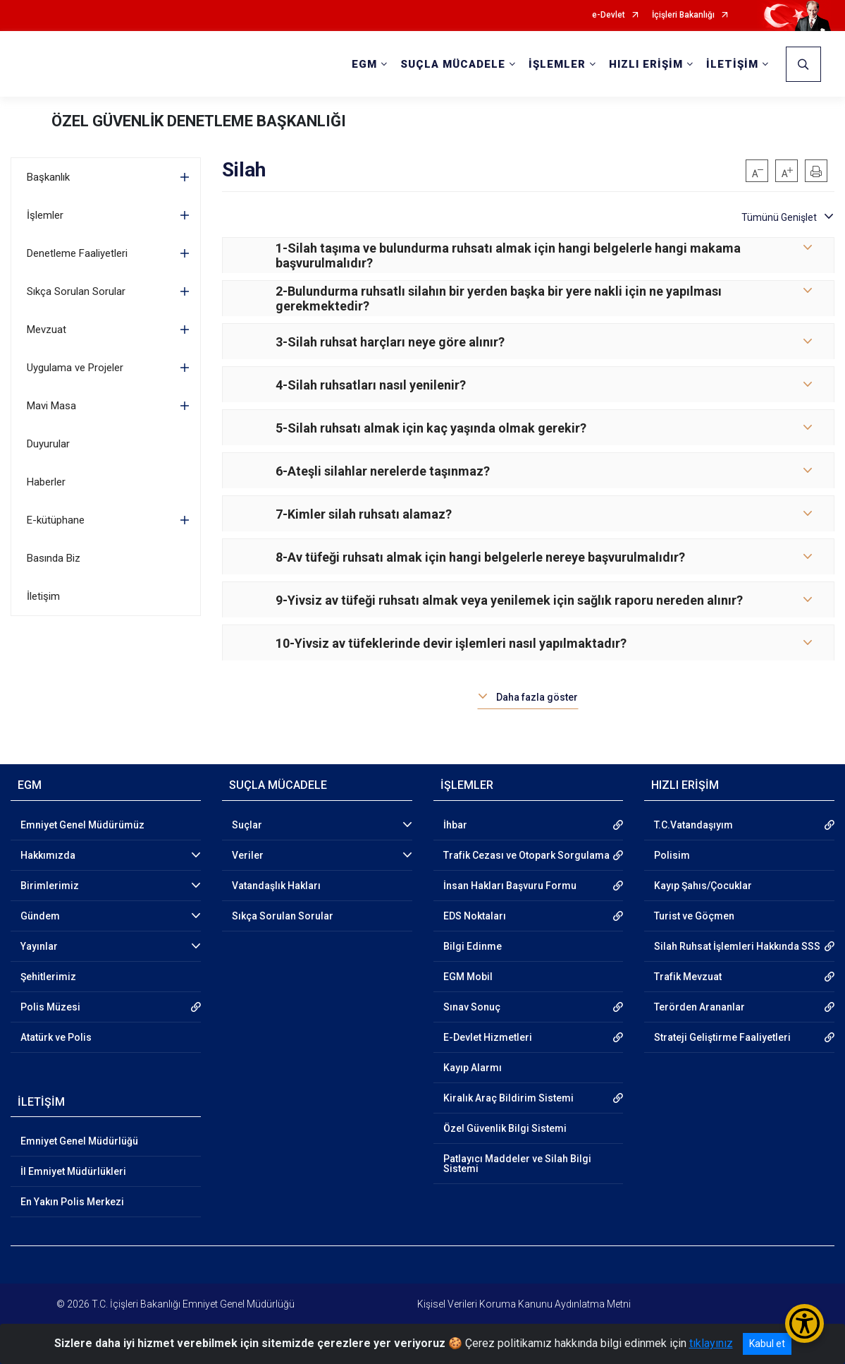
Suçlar (247, 825)
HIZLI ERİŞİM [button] (646, 64)
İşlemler (45, 215)
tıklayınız (711, 1343)
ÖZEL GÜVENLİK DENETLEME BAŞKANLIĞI (198, 121)
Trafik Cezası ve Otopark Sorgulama (526, 855)
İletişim (43, 596)
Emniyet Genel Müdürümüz (82, 825)
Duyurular (48, 443)
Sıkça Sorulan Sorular (76, 291)
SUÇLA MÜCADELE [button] (452, 64)
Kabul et (767, 1343)
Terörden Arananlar (699, 1007)
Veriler (248, 855)
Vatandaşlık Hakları (276, 885)
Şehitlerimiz (48, 976)
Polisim (672, 855)
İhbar (455, 825)
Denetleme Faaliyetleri (77, 253)
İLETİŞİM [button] (732, 64)
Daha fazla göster (537, 697)
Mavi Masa (51, 405)
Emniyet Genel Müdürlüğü (79, 1141)
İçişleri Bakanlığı (683, 15)
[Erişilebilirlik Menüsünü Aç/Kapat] (804, 1323)
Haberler (46, 482)
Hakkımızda (47, 855)
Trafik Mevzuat (688, 976)
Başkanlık (48, 177)
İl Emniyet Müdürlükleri (73, 1171)
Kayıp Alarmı (472, 1067)
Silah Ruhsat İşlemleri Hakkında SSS (737, 946)
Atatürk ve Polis (56, 1037)
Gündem (40, 916)
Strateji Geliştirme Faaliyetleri (722, 1037)
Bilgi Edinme (472, 946)
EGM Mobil (468, 976)
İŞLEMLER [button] (557, 64)
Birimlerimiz (49, 885)
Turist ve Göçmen (694, 916)
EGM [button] (364, 64)
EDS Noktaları (474, 916)
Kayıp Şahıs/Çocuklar (703, 885)
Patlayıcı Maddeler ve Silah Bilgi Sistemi (517, 1163)
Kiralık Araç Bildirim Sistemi (508, 1098)
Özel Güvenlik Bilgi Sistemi (505, 1128)
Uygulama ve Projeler (75, 367)
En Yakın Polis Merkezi (72, 1201)
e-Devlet (608, 15)
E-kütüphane (56, 520)
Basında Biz (53, 558)
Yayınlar (39, 946)
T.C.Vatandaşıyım (693, 825)
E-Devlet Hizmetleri (487, 1037)
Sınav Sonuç (471, 1007)
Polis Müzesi (50, 1007)
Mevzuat (46, 329)
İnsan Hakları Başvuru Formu (509, 885)
